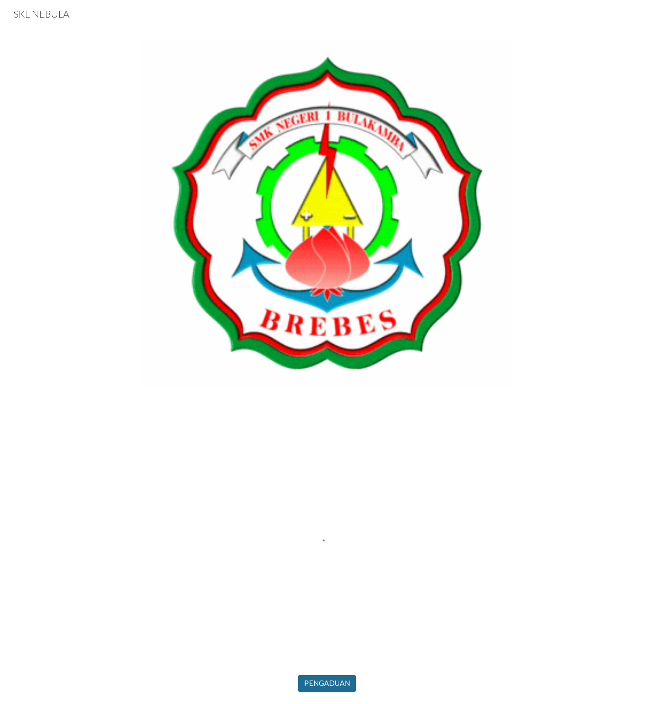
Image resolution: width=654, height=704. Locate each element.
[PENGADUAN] (327, 683)
